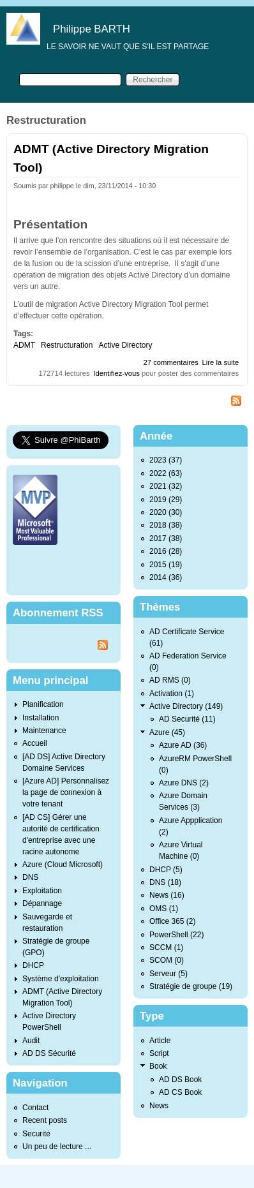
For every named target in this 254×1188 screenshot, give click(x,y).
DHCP (33, 965)
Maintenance (44, 730)
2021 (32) (165, 486)
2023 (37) (165, 460)
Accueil (34, 743)
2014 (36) (165, 577)
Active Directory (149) (186, 706)
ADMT (24, 345)
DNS (30, 877)
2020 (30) (165, 512)
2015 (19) (165, 564)
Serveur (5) (168, 973)
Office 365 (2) (172, 921)
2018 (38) (165, 525)
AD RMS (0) (170, 680)
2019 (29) (165, 499)
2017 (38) (165, 538)
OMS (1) (163, 908)
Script (159, 1053)
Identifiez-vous (116, 373)
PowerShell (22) (176, 934)
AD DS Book (180, 1079)
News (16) (166, 895)
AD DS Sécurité (49, 1053)
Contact (35, 1107)
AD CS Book (180, 1092)
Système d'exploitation (60, 978)
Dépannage (42, 903)
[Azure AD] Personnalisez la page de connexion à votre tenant (65, 792)
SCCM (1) (166, 947)
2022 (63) (165, 473)
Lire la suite (220, 362)
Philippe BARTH (91, 29)
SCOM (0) (166, 960)
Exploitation (42, 890)
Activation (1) (171, 693)
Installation (40, 717)
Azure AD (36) (183, 745)
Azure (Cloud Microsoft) (62, 864)
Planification (43, 704)
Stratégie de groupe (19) (190, 986)
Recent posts (44, 1120)
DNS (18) (165, 882)
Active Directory (125, 345)
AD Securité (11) (187, 719)
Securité (36, 1133)
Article (159, 1040)
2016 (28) (165, 551)
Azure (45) (167, 732)
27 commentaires (171, 362)
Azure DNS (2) (184, 782)
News (158, 1105)
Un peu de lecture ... (56, 1146)
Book (158, 1066)
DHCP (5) (166, 869)
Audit (31, 1040)
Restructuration (67, 345)
